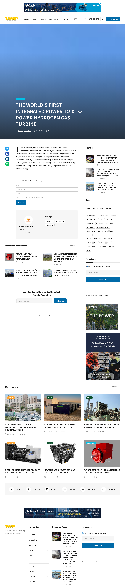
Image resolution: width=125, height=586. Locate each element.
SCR (95, 242)
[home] (11, 19)
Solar (109, 242)
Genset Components (103, 227)
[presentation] (26, 309)
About (34, 19)
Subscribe (114, 19)
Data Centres (91, 216)
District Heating (103, 216)
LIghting (113, 235)
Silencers (102, 242)
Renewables (20, 99)
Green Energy (91, 231)
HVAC (111, 231)
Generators (49, 221)
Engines (101, 219)
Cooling (111, 212)
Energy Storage (91, 219)
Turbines (111, 246)
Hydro (89, 235)
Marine (89, 239)
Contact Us (85, 19)
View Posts (28, 232)
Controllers (102, 212)
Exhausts (109, 219)
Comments (19, 193)
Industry (105, 235)
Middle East (97, 239)
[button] (42, 19)
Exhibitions (90, 223)
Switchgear (102, 246)
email (18, 185)
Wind (88, 250)
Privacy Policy (76, 19)
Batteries (100, 208)
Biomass (108, 208)
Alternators (91, 208)
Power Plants (108, 239)
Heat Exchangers (103, 231)
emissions (113, 216)
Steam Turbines (91, 246)
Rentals (89, 242)
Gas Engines (99, 223)
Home (26, 19)
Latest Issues (53, 19)
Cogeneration (60, 221)
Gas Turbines (50, 225)
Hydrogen (96, 235)
